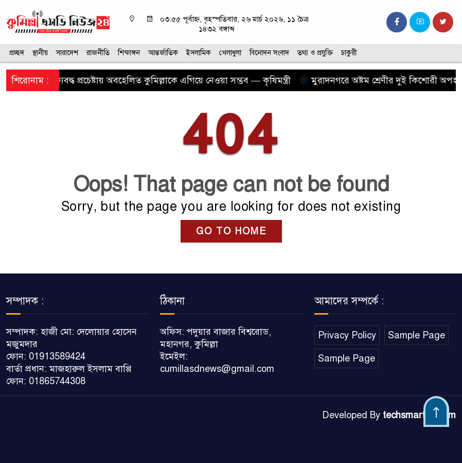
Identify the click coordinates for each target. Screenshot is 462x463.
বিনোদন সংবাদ (269, 52)
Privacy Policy (347, 335)
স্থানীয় (40, 52)
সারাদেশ (67, 52)
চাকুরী (349, 52)
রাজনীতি (98, 52)
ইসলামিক (198, 52)
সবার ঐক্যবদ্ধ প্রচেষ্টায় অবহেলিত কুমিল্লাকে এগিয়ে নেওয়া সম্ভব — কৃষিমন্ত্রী (156, 80)
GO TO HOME (231, 231)
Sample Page (416, 335)
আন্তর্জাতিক (163, 52)
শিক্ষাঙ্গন (129, 52)
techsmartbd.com (419, 415)
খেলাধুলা (230, 52)
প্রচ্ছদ (16, 52)
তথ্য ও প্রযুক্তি (315, 52)
